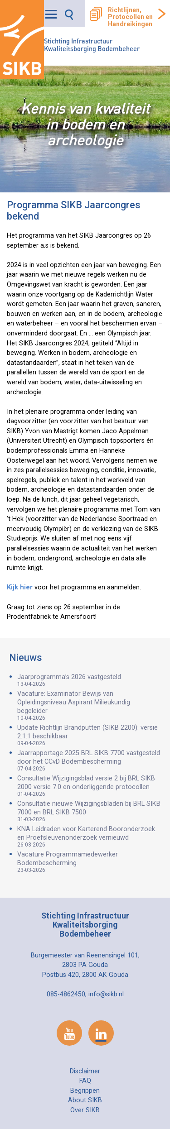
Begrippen (85, 1091)
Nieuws (25, 657)
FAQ (85, 1081)
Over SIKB (85, 1110)
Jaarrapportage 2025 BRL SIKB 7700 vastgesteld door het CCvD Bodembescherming (89, 760)
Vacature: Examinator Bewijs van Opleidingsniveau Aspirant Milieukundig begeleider (89, 705)
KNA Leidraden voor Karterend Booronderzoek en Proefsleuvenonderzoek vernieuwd (89, 836)
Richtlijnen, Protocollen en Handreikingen (130, 17)
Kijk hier (20, 587)
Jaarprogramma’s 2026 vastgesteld (89, 680)
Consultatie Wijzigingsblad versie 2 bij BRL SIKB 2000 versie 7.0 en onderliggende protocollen (89, 786)
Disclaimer (85, 1071)
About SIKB (85, 1100)
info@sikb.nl (106, 994)
